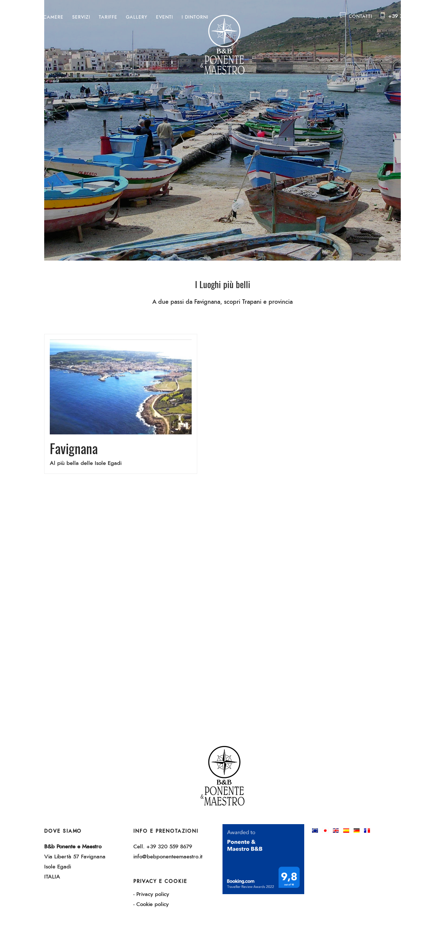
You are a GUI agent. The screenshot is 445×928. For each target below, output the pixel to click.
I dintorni (195, 17)
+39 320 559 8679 (411, 16)
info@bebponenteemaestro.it (167, 857)
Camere (53, 17)
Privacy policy (152, 894)
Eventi (164, 17)
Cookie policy (152, 904)
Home (27, 17)
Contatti (356, 16)
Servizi (81, 17)
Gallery (136, 17)
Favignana (74, 448)
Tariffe (108, 17)
